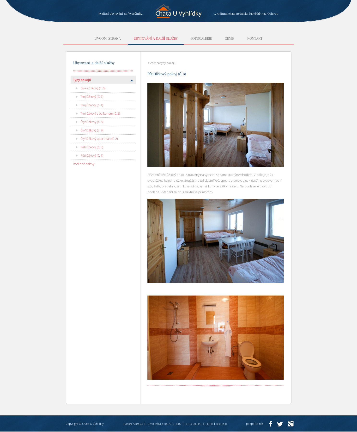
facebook (270, 423)
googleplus (291, 423)
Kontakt (254, 39)
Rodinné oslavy (83, 164)
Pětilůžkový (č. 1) (91, 155)
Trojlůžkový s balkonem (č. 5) (100, 113)
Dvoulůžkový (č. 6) (92, 88)
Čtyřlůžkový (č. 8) (91, 122)
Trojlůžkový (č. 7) (91, 96)
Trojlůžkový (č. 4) (91, 105)
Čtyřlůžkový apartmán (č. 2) (99, 138)
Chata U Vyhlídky (93, 424)
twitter (280, 423)
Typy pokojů (82, 80)
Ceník (229, 39)
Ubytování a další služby (156, 39)
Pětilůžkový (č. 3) (91, 147)
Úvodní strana (108, 39)
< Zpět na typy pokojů (161, 63)
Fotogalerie (201, 39)
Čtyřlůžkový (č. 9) (91, 130)
